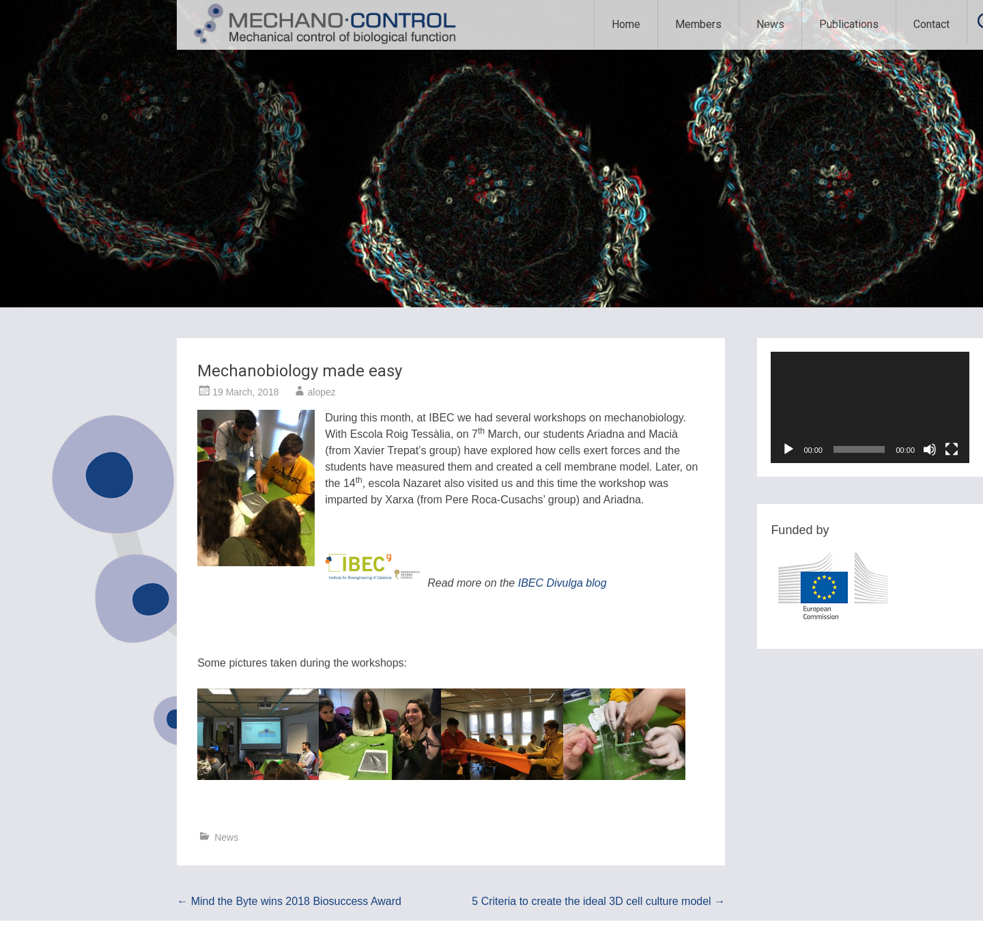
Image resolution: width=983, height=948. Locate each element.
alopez (321, 392)
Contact (931, 24)
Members (698, 24)
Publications (849, 24)
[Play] (788, 449)
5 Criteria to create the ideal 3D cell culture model (598, 901)
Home (626, 24)
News (770, 24)
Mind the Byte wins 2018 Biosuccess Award (289, 901)
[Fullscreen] (951, 449)
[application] (870, 407)
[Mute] (930, 449)
